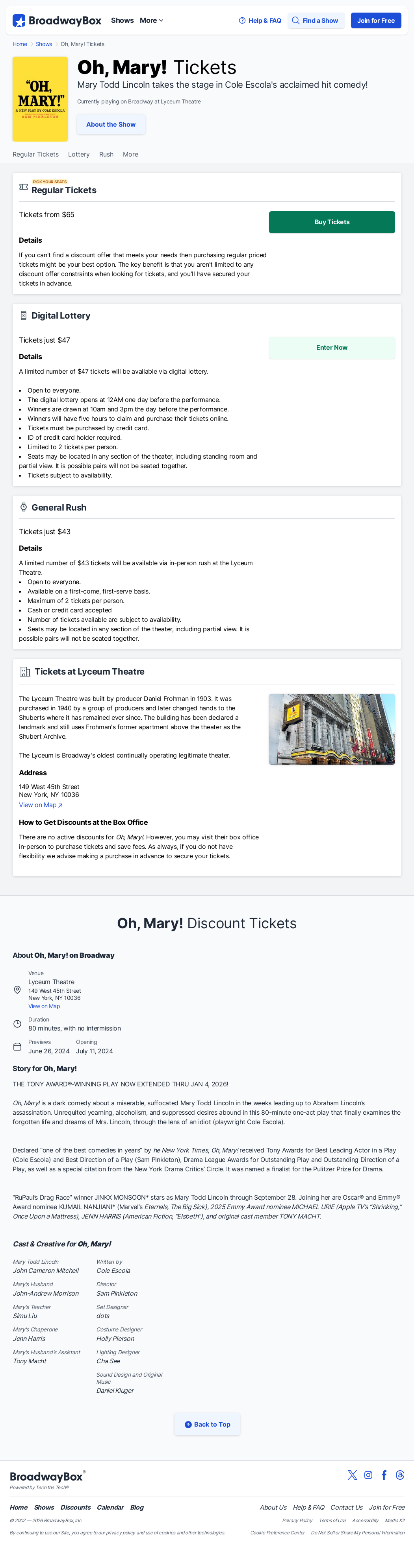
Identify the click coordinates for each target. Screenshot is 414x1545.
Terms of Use (332, 1520)
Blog (136, 1507)
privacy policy (121, 1533)
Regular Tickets (36, 154)
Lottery (79, 154)
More (130, 154)
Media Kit (395, 1520)
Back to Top (207, 1424)
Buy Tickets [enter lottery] (332, 222)
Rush (106, 154)
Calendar (110, 1507)
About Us (273, 1507)
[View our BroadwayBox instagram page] (368, 1475)
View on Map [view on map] (41, 805)
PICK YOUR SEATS (50, 181)
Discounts (75, 1507)
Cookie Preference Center (277, 1533)
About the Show (111, 124)
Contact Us (346, 1507)
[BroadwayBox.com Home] (57, 20)
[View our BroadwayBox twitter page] (352, 1475)
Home (20, 44)
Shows (122, 20)
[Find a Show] (316, 20)
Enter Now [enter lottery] (332, 347)
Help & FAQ (308, 1507)
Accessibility (365, 1520)
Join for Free (376, 20)
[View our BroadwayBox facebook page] (384, 1475)
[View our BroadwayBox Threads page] (400, 1475)
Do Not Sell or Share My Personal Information (358, 1533)
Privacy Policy (297, 1520)
